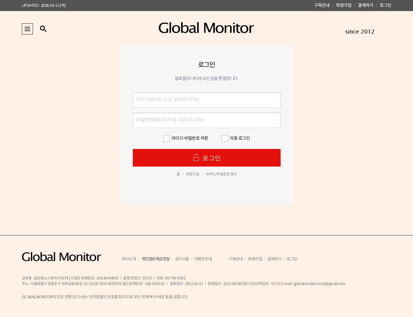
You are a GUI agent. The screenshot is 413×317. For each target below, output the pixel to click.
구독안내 (322, 5)
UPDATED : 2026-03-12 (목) (44, 5)
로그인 (385, 5)
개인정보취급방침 (155, 259)
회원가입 (343, 5)
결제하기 (365, 5)
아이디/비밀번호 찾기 (221, 174)
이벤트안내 (203, 259)
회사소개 (129, 259)
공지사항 (182, 259)
